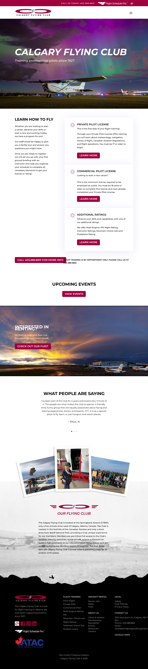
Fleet (90, 607)
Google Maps (122, 635)
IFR (64, 615)
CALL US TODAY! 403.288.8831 (78, 3)
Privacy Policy (122, 607)
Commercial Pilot (72, 607)
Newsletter (93, 623)
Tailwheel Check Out (73, 625)
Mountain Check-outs (74, 618)
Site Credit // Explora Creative (74, 655)
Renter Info (94, 601)
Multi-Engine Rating (73, 611)
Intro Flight (69, 600)
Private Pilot (69, 604)
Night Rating (69, 622)
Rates (91, 604)
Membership (94, 620)
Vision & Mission (96, 617)
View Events (74, 294)
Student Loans (70, 629)
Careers (92, 631)
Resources (93, 628)
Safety (118, 601)
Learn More (88, 155)
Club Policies (121, 604)
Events (91, 626)
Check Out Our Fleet (32, 346)
